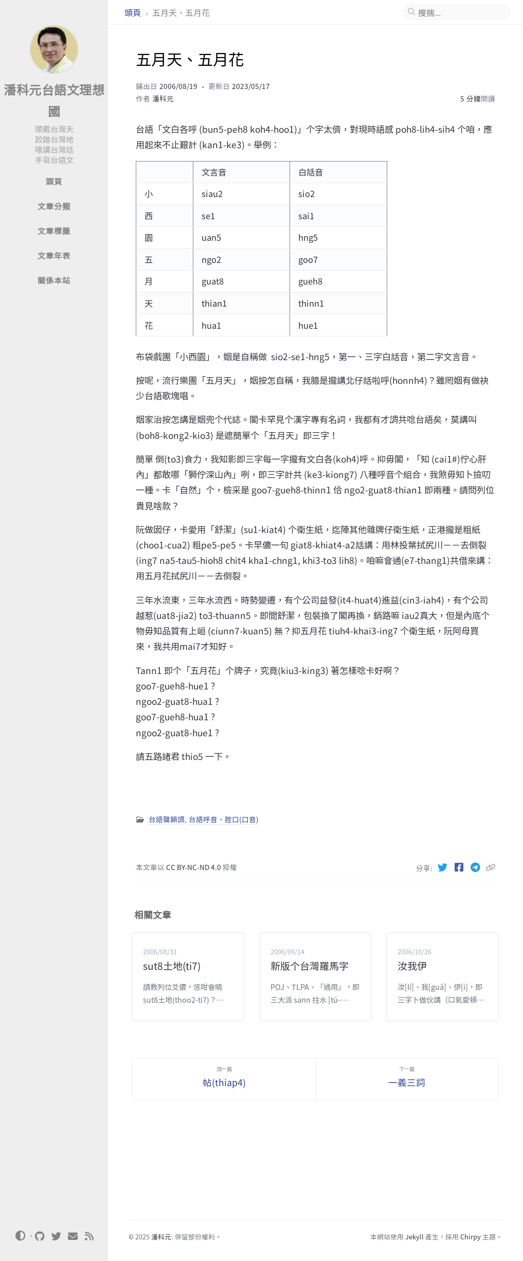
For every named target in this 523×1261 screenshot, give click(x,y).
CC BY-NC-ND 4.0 (194, 867)
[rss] (89, 1236)
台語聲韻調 (167, 819)
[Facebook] (460, 867)
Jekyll (414, 1236)
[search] (461, 12)
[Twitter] (443, 867)
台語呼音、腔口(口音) (224, 819)
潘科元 (163, 98)
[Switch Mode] (20, 1236)
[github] (40, 1236)
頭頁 (133, 12)
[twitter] (56, 1236)
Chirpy (470, 1236)
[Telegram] (476, 867)
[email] (73, 1236)
